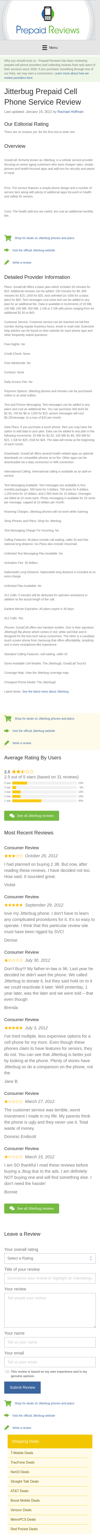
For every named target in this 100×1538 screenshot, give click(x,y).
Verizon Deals (21, 1510)
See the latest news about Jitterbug (45, 691)
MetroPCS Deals (23, 1519)
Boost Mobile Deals (25, 1500)
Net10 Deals (20, 1472)
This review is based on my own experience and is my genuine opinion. (49, 1374)
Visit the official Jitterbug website (33, 250)
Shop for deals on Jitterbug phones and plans (44, 238)
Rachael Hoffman (70, 112)
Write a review (21, 262)
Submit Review (22, 1387)
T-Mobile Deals (22, 1453)
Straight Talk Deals (25, 1481)
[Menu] (50, 47)
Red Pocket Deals (24, 1529)
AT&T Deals (20, 1491)
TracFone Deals (23, 1462)
